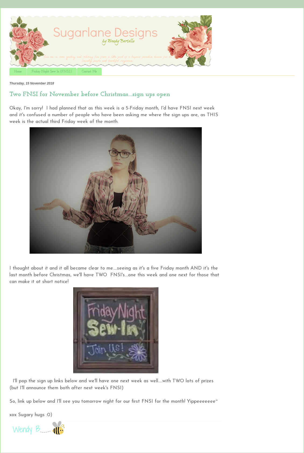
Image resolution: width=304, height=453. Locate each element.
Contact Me (89, 71)
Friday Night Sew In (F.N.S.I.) (52, 71)
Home (18, 71)
